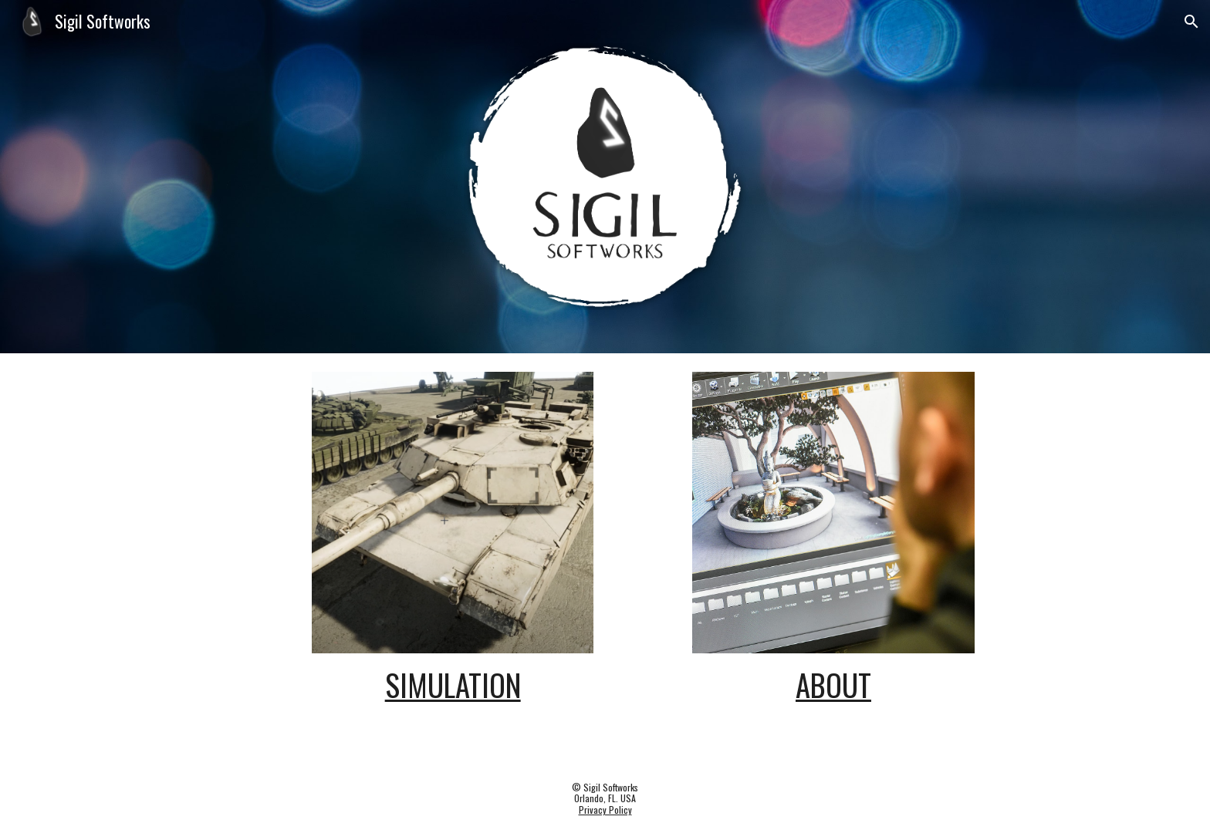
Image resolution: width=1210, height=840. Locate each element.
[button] (1191, 21)
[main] (452, 685)
